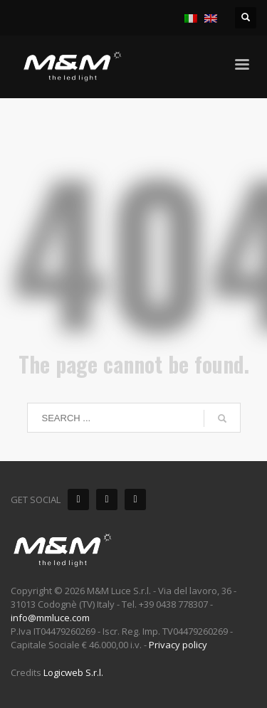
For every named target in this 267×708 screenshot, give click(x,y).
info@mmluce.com (50, 617)
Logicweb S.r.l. (73, 672)
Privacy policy (178, 644)
